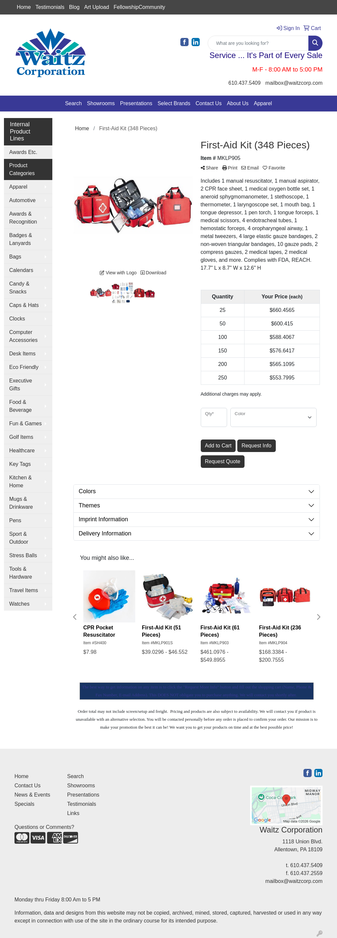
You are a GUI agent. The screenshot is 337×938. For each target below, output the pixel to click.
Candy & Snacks (19, 287)
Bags (15, 256)
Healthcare (22, 450)
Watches (19, 604)
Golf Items (21, 437)
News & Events (32, 795)
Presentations (136, 103)
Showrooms (101, 103)
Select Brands (174, 103)
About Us (237, 103)
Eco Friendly (24, 367)
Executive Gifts (20, 384)
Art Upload (96, 7)
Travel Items (23, 590)
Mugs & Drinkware (21, 503)
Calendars (21, 270)
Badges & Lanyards (20, 239)
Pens (15, 520)
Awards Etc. (23, 152)
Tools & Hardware (20, 573)
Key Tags (20, 464)
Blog (74, 7)
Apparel (263, 103)
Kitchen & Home (20, 481)
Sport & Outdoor (18, 538)
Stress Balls (23, 555)
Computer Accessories (23, 336)
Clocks (17, 318)
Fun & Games (25, 423)
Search (73, 103)
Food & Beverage (20, 406)
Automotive (22, 200)
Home (24, 7)
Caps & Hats (24, 305)
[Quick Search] (258, 43)
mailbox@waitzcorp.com (294, 83)
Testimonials (50, 7)
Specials (24, 804)
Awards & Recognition (23, 218)
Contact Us (208, 103)
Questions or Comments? (44, 827)
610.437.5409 (244, 83)
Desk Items (22, 353)
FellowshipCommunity (139, 7)
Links (73, 813)
